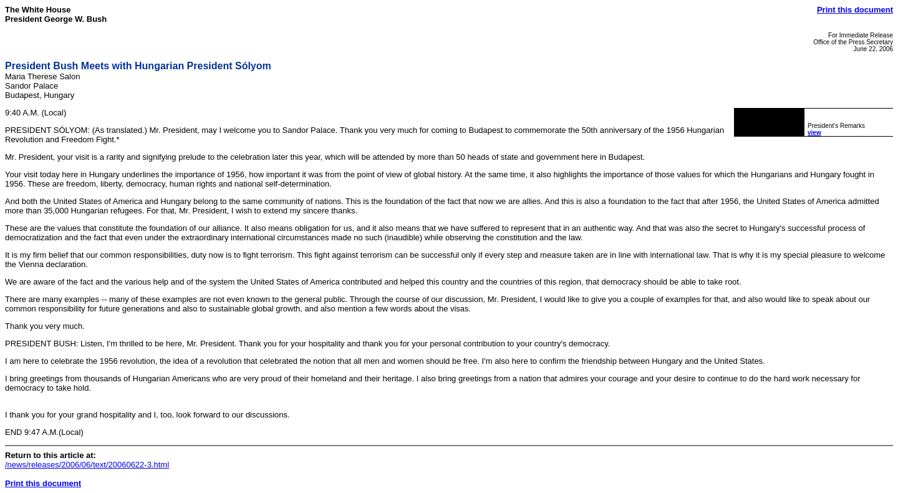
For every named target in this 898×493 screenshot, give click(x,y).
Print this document (855, 9)
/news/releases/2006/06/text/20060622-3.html (87, 464)
